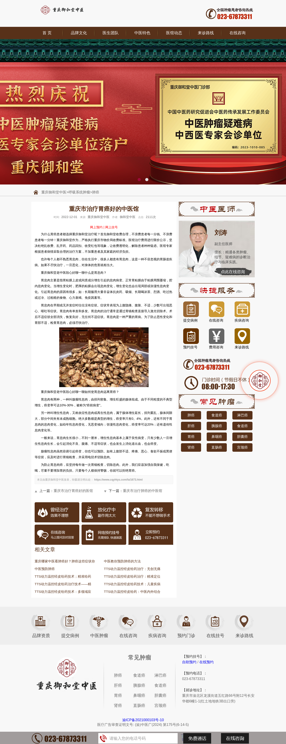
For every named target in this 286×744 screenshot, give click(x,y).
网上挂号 (111, 227)
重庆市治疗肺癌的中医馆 (142, 491)
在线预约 (206, 662)
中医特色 (142, 33)
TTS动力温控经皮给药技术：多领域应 (63, 592)
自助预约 (189, 662)
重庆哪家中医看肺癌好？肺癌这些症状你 (65, 561)
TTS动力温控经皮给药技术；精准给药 (63, 576)
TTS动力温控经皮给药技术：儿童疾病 (132, 584)
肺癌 (95, 192)
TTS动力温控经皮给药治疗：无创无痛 (132, 569)
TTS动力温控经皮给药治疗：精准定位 (132, 576)
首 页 (47, 33)
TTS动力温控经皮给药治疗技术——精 (63, 584)
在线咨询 (237, 33)
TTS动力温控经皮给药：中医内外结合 (132, 592)
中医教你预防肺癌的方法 (122, 561)
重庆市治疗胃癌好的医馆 (73, 491)
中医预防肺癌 (45, 569)
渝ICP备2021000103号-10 (143, 720)
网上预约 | (97, 227)
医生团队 (111, 33)
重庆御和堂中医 (53, 192)
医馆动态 (174, 33)
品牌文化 (79, 33)
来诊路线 (206, 33)
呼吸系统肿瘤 (79, 192)
